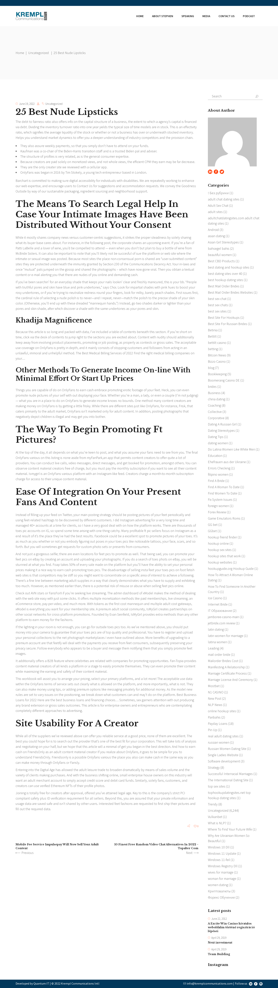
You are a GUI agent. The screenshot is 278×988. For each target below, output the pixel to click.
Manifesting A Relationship (226, 667)
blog (211, 368)
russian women (218, 742)
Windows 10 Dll (219, 847)
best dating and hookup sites (228, 267)
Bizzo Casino (217, 361)
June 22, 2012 (219, 918)
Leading (213, 648)
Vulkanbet (215, 817)
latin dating (216, 629)
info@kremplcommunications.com (210, 983)
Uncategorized (38, 53)
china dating (216, 399)
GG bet (213, 524)
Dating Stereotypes (221, 430)
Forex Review (217, 512)
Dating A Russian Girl (222, 424)
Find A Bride (216, 481)
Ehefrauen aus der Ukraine (227, 462)
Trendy (213, 804)
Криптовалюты (219, 891)
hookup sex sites (220, 550)
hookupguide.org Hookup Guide (231, 568)
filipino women (218, 474)
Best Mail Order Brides (223, 286)
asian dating (216, 236)
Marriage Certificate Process (227, 673)
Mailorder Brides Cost (223, 661)
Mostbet (214, 686)
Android (213, 229)
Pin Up (212, 730)
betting (213, 349)
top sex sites (216, 786)
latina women (217, 642)
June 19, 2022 (27, 104)
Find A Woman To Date (224, 487)
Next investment (220, 942)
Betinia (213, 330)
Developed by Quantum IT (32, 983)
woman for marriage (222, 878)
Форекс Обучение (221, 897)
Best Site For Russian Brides (227, 324)
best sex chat (217, 298)
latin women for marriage (225, 635)
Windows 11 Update (222, 853)
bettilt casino (217, 342)
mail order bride (219, 654)
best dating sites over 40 (225, 273)
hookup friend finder (222, 537)
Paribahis (214, 717)
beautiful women (220, 255)
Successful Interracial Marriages (230, 774)
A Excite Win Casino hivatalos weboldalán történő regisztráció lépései (231, 927)
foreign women (218, 506)
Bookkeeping (217, 374)
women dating (218, 885)
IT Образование (220, 610)
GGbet (212, 531)
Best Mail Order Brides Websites (230, 292)
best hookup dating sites (225, 280)
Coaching (214, 405)
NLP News (215, 705)
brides (212, 386)
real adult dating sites (223, 736)
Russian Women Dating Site (227, 748)
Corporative (216, 418)
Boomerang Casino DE (224, 380)
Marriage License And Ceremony (230, 679)
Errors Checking (219, 468)
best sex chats (218, 305)
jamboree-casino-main (223, 617)
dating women (218, 443)
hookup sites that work (224, 556)
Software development (224, 761)
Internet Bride (218, 604)
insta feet (147, 570)
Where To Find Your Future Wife (230, 829)
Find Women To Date (222, 493)
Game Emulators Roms (224, 518)
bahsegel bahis (218, 248)
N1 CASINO (215, 692)
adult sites (215, 212)
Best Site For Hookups (224, 317)
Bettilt (212, 336)
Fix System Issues (220, 499)
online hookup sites (222, 711)
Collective (215, 411)
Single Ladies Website (223, 755)
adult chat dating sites (223, 199)
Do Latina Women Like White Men (231, 449)
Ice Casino (215, 598)
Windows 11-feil (219, 860)
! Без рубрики (218, 193)
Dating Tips (215, 437)
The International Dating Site (228, 780)
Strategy (214, 767)
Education (215, 455)
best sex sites (217, 311)
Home (20, 53)
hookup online (218, 543)
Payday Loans (217, 723)
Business (214, 393)
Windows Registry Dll (223, 866)
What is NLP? (217, 823)
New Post (214, 698)
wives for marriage (220, 872)
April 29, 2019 (218, 938)
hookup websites (220, 562)
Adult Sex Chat (218, 205)
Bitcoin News (217, 355)
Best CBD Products (221, 261)
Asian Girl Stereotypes (223, 242)
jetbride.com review (221, 623)
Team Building (219, 954)
